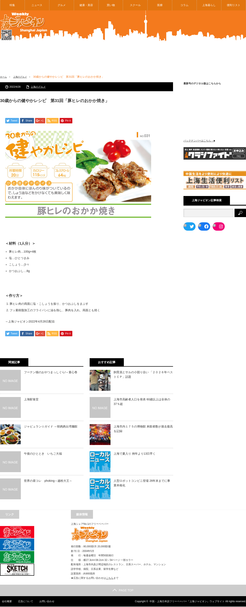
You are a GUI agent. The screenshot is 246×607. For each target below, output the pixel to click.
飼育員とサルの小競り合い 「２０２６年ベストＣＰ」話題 (143, 375)
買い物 (111, 5)
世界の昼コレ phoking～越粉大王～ (48, 481)
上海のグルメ (22, 76)
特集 (12, 5)
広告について (23, 601)
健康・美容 (86, 5)
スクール (135, 5)
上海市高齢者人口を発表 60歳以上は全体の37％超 (142, 402)
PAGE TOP (123, 590)
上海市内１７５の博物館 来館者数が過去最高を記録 (143, 429)
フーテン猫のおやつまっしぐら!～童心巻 (50, 372)
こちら (109, 578)
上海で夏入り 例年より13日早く (135, 454)
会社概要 (5, 601)
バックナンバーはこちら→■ (199, 140)
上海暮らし (209, 5)
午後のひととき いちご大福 (43, 454)
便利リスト (233, 5)
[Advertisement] (202, 45)
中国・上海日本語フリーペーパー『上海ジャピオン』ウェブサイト (187, 601)
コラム (184, 5)
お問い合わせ (45, 601)
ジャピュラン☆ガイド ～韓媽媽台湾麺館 (50, 427)
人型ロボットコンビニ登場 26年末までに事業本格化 (142, 483)
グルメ (62, 5)
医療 (160, 5)
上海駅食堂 (31, 399)
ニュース (36, 5)
